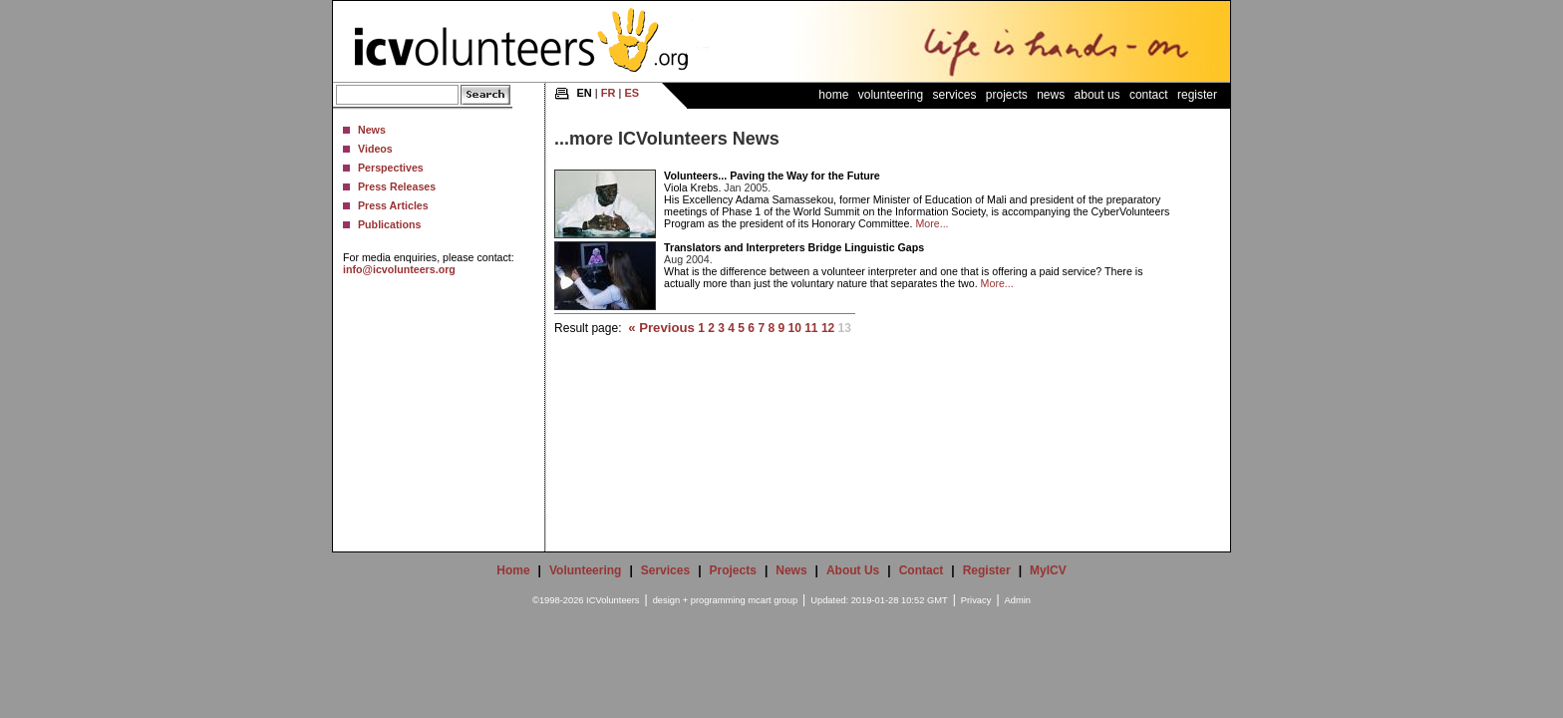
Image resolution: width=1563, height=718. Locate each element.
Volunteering (890, 95)
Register (1197, 95)
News (372, 130)
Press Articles (393, 205)
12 (827, 328)
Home (833, 95)
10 (793, 328)
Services (954, 95)
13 (844, 328)
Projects (1007, 95)
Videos (375, 149)
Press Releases (397, 186)
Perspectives (391, 168)
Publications (389, 224)
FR (608, 93)
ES (631, 93)
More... (931, 223)
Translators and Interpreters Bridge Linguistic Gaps (794, 247)
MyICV (1048, 570)
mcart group (772, 600)
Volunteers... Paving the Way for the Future (772, 175)
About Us (1097, 95)
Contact (1148, 95)
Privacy (976, 600)
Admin (1018, 600)
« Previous (661, 327)
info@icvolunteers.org (399, 269)
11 (810, 328)
